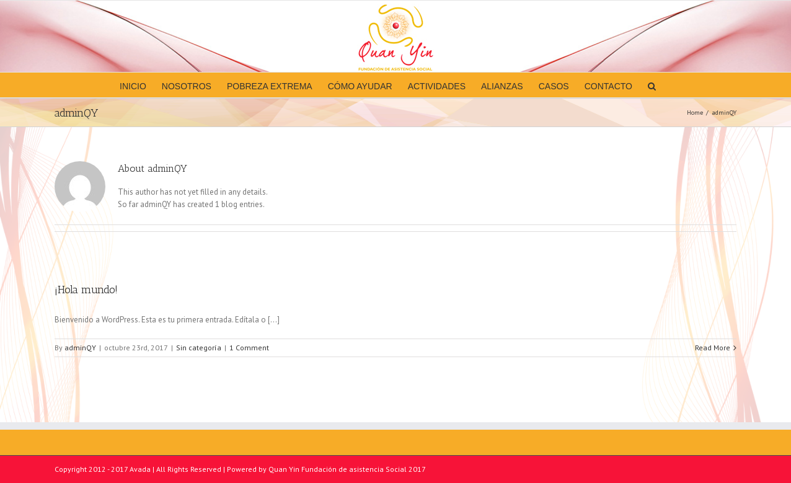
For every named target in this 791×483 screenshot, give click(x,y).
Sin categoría (198, 347)
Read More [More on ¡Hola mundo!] (712, 347)
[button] (652, 85)
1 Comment (249, 347)
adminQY (80, 347)
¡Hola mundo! (86, 289)
